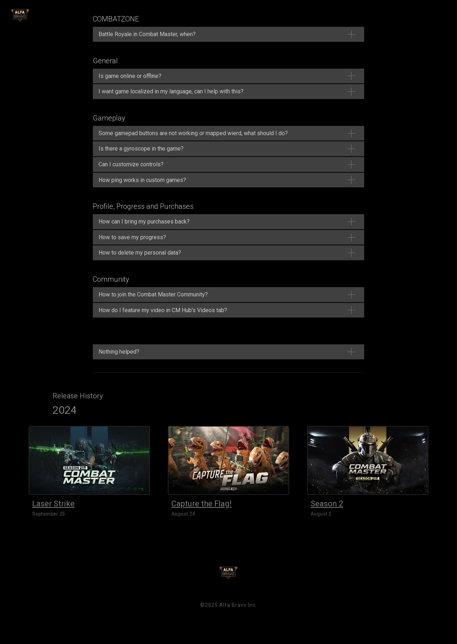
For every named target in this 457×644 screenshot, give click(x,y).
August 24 (183, 514)
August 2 (321, 514)
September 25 (48, 514)
